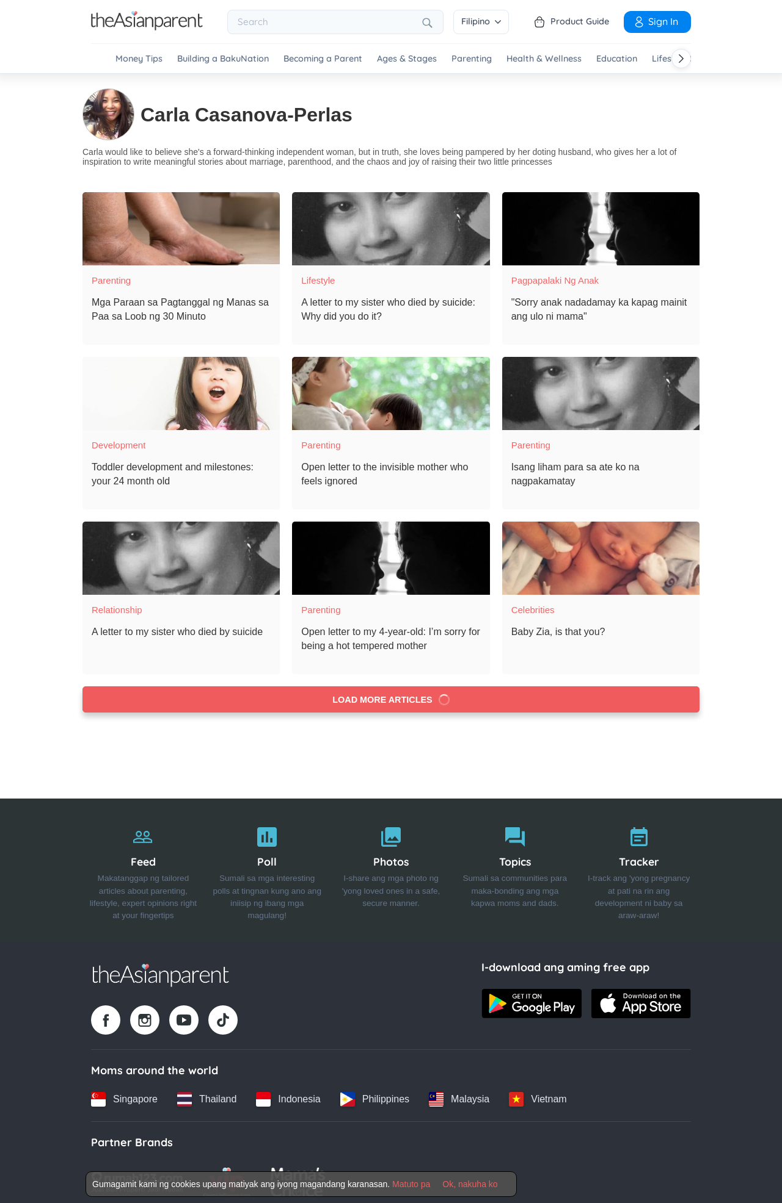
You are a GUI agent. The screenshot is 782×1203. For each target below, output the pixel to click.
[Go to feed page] (147, 27)
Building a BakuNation (223, 59)
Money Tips (139, 59)
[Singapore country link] (124, 1094)
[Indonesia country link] (288, 1094)
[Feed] (143, 866)
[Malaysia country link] (459, 1094)
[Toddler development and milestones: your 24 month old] (181, 388)
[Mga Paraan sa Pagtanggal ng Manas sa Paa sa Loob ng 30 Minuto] (181, 224)
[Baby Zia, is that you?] (601, 553)
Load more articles (391, 694)
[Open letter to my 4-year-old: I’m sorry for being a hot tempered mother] (390, 553)
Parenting (471, 59)
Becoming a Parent (322, 59)
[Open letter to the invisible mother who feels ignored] (390, 388)
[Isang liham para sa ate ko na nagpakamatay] (601, 388)
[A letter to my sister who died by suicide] (181, 553)
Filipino (481, 21)
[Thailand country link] (206, 1094)
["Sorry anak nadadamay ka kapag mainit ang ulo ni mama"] (601, 224)
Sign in (655, 21)
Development (118, 440)
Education (616, 59)
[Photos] (391, 866)
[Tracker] (638, 866)
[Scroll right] (681, 58)
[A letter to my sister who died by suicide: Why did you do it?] (390, 224)
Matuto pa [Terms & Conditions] (411, 1184)
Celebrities (533, 605)
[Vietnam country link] (537, 1094)
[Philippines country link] (374, 1094)
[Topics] (514, 866)
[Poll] (267, 866)
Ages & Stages (407, 59)
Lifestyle (318, 275)
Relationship (117, 605)
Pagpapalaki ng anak (555, 275)
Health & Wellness (544, 59)
